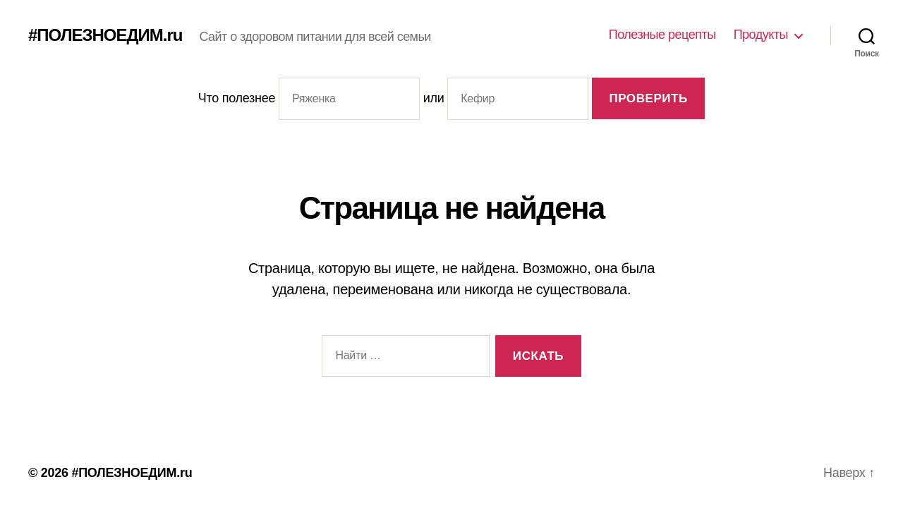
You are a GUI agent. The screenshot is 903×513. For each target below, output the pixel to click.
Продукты (761, 35)
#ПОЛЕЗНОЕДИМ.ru (105, 35)
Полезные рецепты (662, 35)
